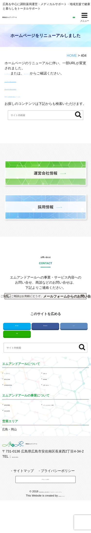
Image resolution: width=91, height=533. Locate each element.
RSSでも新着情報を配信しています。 (34, 101)
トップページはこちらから (25, 86)
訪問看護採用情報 (15, 410)
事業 (13, 429)
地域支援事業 (13, 435)
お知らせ (49, 398)
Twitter (17, 347)
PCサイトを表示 (45, 506)
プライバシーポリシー (58, 495)
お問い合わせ (45, 264)
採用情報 (49, 404)
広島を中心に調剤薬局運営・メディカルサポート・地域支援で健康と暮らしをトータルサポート (46, 6)
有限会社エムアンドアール (27, 17)
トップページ (15, 73)
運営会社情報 (13, 404)
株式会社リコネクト (62, 528)
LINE (17, 357)
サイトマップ (49, 73)
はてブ (74, 346)
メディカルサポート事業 (59, 429)
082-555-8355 (22, 481)
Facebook (45, 347)
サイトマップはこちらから (25, 94)
